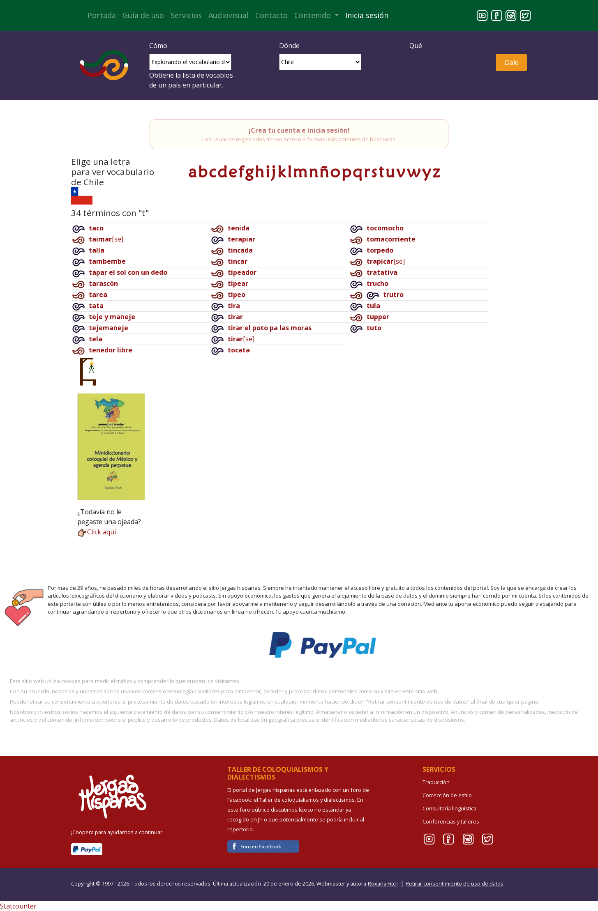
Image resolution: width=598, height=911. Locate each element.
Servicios (186, 15)
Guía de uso (143, 15)
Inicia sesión (366, 15)
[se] (106, 239)
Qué (415, 45)
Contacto (271, 15)
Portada (102, 15)
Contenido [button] (313, 15)
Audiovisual (228, 15)
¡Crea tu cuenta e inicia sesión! (299, 130)
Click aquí (96, 531)
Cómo (158, 45)
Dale (512, 62)
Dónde (289, 45)
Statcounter (18, 906)
